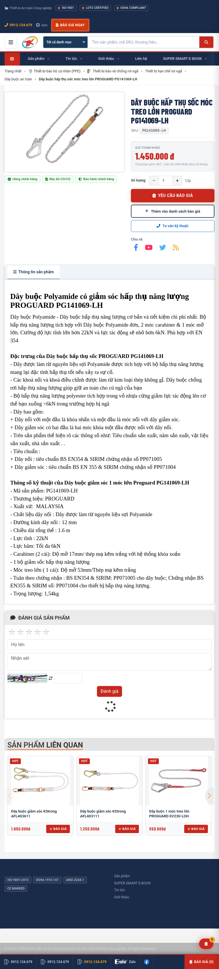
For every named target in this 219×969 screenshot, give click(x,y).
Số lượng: (138, 180)
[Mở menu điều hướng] (11, 42)
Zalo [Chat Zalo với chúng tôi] (42, 25)
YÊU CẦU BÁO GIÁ (173, 195)
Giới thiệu (121, 897)
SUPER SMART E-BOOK (132, 883)
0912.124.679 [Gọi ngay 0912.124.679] (18, 25)
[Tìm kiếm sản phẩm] (143, 42)
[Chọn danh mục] (65, 42)
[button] (209, 795)
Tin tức (119, 890)
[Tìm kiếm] (206, 42)
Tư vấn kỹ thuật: (173, 226)
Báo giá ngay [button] (70, 25)
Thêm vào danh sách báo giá (172, 211)
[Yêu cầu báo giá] (206, 944)
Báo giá (58, 829)
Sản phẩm (122, 876)
